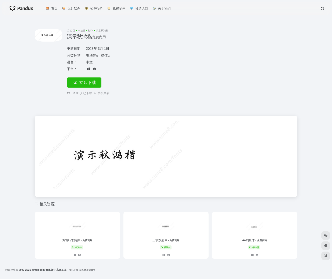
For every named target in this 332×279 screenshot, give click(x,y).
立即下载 (84, 82)
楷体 (90, 30)
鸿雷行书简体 (77, 240)
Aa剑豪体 (254, 240)
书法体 (82, 30)
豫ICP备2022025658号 (82, 269)
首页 (72, 30)
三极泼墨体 (166, 240)
